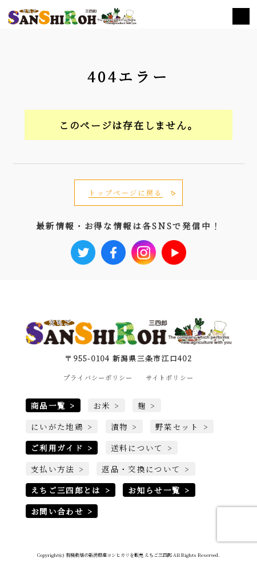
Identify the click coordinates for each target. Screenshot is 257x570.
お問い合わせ (57, 511)
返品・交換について (141, 469)
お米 (102, 405)
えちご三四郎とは (66, 490)
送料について (137, 447)
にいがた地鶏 (57, 426)
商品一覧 (48, 405)
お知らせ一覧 (154, 490)
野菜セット (177, 426)
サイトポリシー (170, 377)
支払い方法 (53, 469)
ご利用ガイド (57, 447)
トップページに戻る (126, 192)
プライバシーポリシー (97, 377)
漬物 (119, 426)
